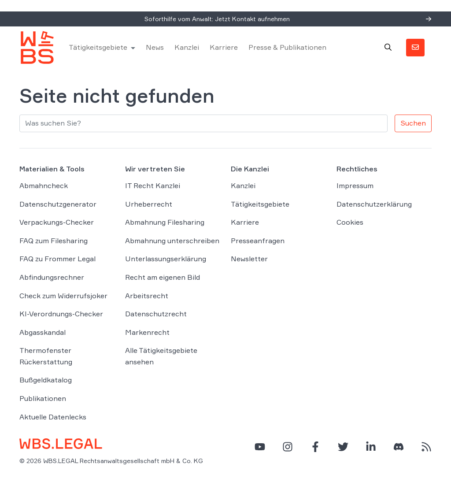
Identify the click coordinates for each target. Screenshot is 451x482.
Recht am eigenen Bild (162, 277)
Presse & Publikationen (287, 47)
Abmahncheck (43, 185)
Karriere (224, 47)
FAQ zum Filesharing (53, 240)
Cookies (349, 222)
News (155, 47)
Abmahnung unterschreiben (172, 240)
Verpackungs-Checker (56, 222)
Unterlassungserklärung (165, 258)
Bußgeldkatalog (45, 379)
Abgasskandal (42, 332)
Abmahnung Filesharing (164, 222)
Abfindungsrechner (51, 277)
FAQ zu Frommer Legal (57, 258)
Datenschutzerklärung (374, 204)
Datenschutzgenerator (57, 204)
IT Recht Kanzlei (152, 185)
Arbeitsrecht (146, 295)
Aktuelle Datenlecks (52, 416)
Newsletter (249, 258)
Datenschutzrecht (156, 313)
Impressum (354, 185)
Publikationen (42, 398)
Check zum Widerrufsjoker (63, 295)
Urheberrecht (148, 204)
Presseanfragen (258, 240)
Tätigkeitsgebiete (98, 47)
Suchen (413, 123)
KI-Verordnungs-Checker (61, 313)
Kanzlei (186, 47)
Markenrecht (147, 332)
